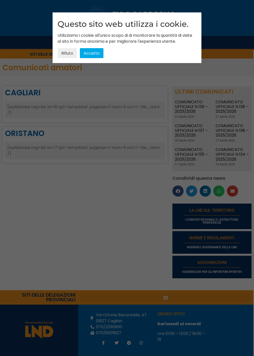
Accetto (92, 53)
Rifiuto (67, 53)
